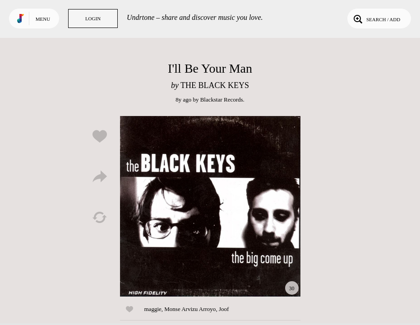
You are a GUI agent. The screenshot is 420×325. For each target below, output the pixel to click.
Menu (43, 19)
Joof (224, 309)
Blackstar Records (221, 99)
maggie (153, 309)
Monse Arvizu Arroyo (190, 309)
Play (210, 206)
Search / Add (376, 18)
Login (93, 18)
